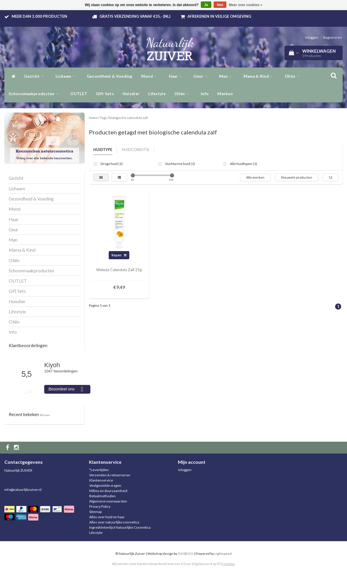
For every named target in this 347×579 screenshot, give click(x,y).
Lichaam (67, 76)
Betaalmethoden (102, 496)
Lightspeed (223, 553)
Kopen (119, 255)
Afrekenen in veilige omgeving (219, 16)
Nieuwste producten (296, 177)
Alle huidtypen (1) (225, 164)
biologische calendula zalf (128, 118)
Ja (206, 5)
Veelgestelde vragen (105, 485)
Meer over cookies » (245, 5)
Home (93, 118)
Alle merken (255, 177)
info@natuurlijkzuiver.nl (23, 489)
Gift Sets (105, 93)
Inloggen (311, 37)
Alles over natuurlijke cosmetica (114, 522)
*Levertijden (99, 470)
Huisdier (131, 93)
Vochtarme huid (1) (160, 164)
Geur (202, 76)
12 (330, 177)
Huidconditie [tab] (135, 149)
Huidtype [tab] (102, 149)
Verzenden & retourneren (109, 475)
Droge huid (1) (95, 164)
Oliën (294, 76)
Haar (177, 76)
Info (205, 93)
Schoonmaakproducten (35, 93)
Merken (225, 93)
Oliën (183, 93)
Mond (150, 76)
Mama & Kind (260, 76)
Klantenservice (101, 480)
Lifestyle (157, 93)
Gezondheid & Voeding (110, 76)
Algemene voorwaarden (108, 501)
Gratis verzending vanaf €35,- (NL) (134, 16)
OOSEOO (185, 553)
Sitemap (95, 511)
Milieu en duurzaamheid (108, 491)
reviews (229, 564)
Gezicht (35, 76)
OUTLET (78, 93)
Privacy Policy (99, 506)
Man (227, 76)
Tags (103, 118)
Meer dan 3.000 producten (39, 16)
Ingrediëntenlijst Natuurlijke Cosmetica (120, 527)
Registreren (332, 37)
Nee (220, 5)
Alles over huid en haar (107, 517)
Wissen (45, 415)
